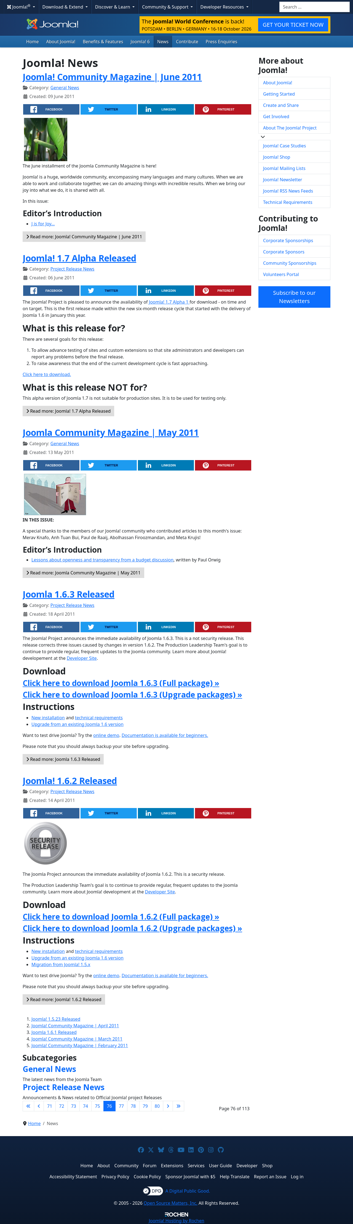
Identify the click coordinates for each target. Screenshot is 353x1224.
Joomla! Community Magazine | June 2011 (112, 77)
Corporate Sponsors (283, 252)
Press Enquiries (221, 42)
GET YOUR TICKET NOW (293, 24)
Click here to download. (47, 374)
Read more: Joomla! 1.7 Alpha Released (68, 411)
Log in (297, 1177)
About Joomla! (61, 42)
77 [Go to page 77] (121, 1106)
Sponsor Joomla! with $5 (190, 1177)
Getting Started (279, 94)
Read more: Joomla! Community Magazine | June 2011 (84, 237)
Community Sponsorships (289, 263)
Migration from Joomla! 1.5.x (60, 964)
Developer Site (82, 658)
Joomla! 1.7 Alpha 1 (169, 302)
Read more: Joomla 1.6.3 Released (63, 759)
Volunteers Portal (281, 274)
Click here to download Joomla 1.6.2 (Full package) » (121, 916)
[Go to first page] (28, 1106)
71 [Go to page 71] (49, 1106)
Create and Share (281, 105)
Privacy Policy (115, 1177)
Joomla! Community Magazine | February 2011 (79, 1045)
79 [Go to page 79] (145, 1106)
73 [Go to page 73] (73, 1106)
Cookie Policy (147, 1177)
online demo (106, 735)
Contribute (187, 42)
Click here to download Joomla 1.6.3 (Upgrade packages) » (132, 694)
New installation (48, 718)
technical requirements (99, 718)
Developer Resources (222, 7)
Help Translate (235, 1177)
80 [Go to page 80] (157, 1106)
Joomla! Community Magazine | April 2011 (75, 1026)
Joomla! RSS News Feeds (288, 191)
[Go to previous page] (39, 1106)
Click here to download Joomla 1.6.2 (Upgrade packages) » (132, 928)
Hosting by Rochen (176, 1221)
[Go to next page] (168, 1106)
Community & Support (165, 7)
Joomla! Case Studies (284, 146)
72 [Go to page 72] (61, 1106)
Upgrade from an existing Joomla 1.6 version (77, 724)
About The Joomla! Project (290, 128)
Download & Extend (63, 7)
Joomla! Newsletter (282, 180)
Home (32, 42)
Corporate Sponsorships (288, 240)
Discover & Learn (113, 7)
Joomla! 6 (140, 42)
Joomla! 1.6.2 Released (70, 781)
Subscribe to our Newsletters (294, 297)
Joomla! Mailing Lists (284, 168)
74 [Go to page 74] (85, 1106)
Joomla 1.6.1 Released (54, 1032)
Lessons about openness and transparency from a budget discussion (102, 560)
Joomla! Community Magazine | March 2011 (76, 1039)
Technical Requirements (287, 202)
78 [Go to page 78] (133, 1106)
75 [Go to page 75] (97, 1106)
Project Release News (72, 269)
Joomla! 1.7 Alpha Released (79, 258)
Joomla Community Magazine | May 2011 (111, 432)
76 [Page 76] (109, 1106)
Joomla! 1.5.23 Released (55, 1019)
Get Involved (276, 117)
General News (64, 88)
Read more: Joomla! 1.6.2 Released (63, 999)
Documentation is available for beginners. (165, 735)
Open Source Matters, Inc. (170, 1203)
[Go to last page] (178, 1106)
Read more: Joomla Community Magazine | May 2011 (83, 573)
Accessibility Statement (73, 1177)
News (163, 42)
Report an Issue (270, 1177)
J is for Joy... (43, 224)
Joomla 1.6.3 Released (68, 594)
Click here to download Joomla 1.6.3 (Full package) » (121, 683)
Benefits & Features (103, 42)
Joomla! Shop (276, 157)
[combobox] (314, 7)
